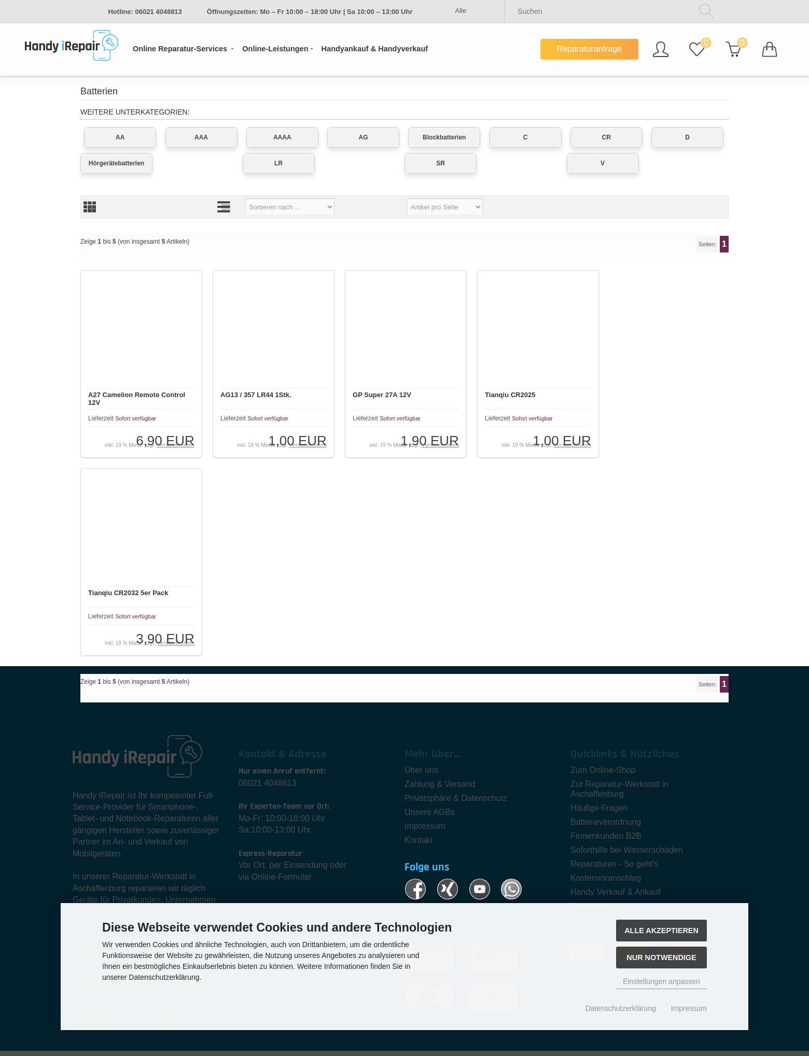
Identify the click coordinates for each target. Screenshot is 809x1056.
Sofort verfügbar (136, 420)
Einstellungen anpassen (661, 981)
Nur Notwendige (661, 957)
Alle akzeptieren (661, 930)
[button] (183, 49)
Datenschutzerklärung (620, 1008)
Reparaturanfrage (589, 49)
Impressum (689, 1008)
